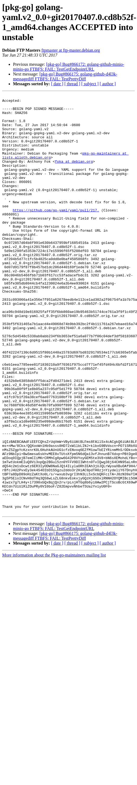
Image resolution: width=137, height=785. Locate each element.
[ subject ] (90, 83)
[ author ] (108, 83)
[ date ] (57, 83)
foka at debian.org (74, 175)
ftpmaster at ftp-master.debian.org (70, 50)
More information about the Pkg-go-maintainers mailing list (54, 638)
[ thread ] (72, 83)
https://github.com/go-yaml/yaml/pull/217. (56, 233)
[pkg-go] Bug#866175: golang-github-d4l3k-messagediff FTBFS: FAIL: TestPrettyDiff (65, 76)
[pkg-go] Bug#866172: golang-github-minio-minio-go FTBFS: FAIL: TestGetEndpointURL (68, 66)
